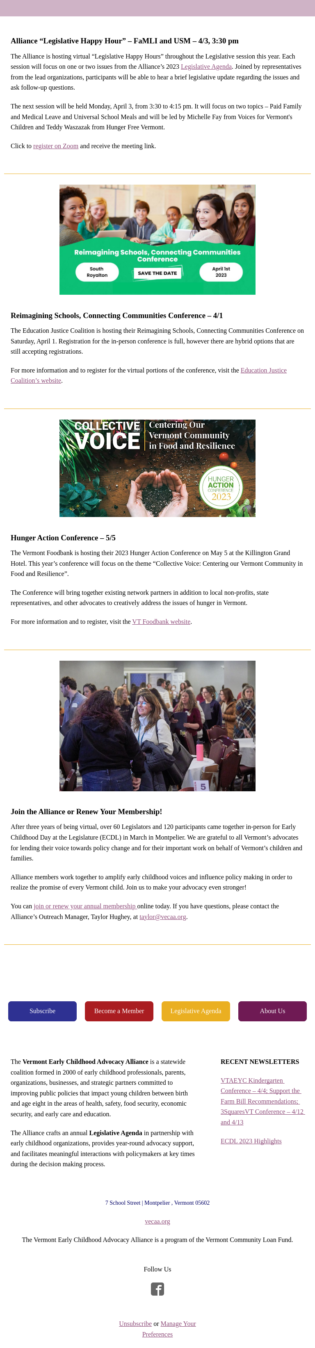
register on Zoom (55, 145)
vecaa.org (157, 1221)
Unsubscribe (135, 1323)
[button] (42, 1011)
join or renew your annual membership (85, 906)
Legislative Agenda (206, 66)
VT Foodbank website (161, 621)
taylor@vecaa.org (162, 916)
